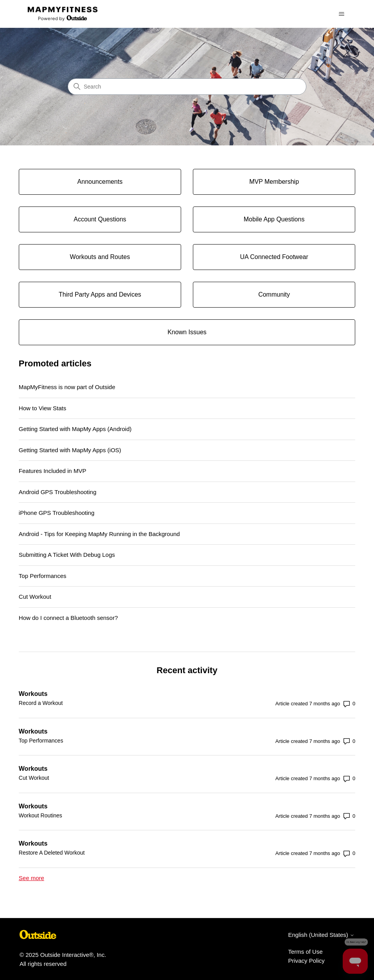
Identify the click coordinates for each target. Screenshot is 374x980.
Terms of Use (305, 951)
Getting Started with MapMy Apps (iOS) (70, 450)
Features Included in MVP (52, 470)
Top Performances (43, 575)
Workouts (33, 693)
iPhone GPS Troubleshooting (56, 512)
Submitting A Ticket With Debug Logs (67, 554)
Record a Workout (41, 703)
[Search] (187, 86)
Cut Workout (35, 596)
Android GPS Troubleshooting (57, 492)
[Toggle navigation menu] (341, 14)
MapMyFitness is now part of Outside (67, 387)
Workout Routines (40, 815)
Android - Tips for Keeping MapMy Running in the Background (99, 534)
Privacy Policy (306, 960)
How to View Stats (42, 408)
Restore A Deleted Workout (52, 853)
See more (31, 878)
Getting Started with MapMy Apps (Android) (75, 429)
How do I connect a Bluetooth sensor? (68, 617)
